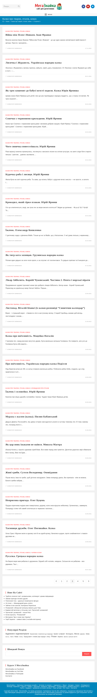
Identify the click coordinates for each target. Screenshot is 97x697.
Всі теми (66, 688)
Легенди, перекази (13, 686)
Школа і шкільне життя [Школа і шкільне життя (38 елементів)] (70, 636)
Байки (30, 686)
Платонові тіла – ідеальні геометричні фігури (22, 601)
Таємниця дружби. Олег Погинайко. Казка (30, 528)
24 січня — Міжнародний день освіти (19, 603)
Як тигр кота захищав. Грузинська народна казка (35, 255)
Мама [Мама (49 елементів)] (16, 636)
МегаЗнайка (11, 685)
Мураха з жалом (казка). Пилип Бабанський (31, 416)
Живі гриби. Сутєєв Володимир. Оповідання (31, 472)
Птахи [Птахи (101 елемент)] (53, 636)
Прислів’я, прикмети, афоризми (44, 686)
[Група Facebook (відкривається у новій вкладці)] (83, 6)
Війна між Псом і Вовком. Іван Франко (28, 34)
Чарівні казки (36, 552)
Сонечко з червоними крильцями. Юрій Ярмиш (34, 118)
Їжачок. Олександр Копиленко (23, 230)
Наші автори (57, 688)
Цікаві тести (85, 686)
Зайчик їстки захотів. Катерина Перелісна (21, 605)
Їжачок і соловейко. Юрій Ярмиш (25, 391)
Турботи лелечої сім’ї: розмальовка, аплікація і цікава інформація (30, 596)
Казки (77, 685)
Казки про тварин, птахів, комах (18, 31)
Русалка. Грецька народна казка (24, 556)
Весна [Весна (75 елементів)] (76, 634)
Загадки (70, 685)
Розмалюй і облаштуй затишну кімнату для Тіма (23, 608)
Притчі (23, 686)
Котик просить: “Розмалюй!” (16, 615)
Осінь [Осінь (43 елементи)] (21, 636)
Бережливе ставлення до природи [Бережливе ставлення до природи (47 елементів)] (41, 634)
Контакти (9, 676)
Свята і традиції (25, 688)
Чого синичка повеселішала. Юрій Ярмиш (30, 146)
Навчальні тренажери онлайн (27, 685)
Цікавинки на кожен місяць (42, 688)
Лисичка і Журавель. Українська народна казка (34, 62)
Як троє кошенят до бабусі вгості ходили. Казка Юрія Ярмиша (42, 90)
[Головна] (3, 21)
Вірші (64, 685)
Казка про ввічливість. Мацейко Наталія (30, 336)
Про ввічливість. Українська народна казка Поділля (36, 363)
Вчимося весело (73, 686)
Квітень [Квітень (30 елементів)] (7, 636)
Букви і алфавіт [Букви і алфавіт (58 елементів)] (59, 634)
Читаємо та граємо (45, 685)
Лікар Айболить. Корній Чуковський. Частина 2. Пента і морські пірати (48, 280)
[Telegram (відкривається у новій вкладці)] (93, 6)
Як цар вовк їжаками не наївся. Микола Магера (34, 444)
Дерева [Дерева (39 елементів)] (82, 634)
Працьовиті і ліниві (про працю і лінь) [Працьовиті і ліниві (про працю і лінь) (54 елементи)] (37, 636)
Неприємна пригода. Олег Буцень (25, 500)
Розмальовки (61, 686)
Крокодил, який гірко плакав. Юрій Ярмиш (31, 202)
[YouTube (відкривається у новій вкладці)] (88, 6)
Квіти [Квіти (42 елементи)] (12, 636)
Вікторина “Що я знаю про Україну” (18, 617)
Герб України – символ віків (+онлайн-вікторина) (23, 619)
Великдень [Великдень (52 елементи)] (69, 634)
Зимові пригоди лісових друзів (17, 598)
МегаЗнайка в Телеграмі (14, 674)
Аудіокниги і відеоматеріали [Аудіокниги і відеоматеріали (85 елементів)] (17, 634)
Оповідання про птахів (40, 388)
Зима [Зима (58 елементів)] (88, 634)
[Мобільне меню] (48, 14)
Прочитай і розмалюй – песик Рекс (18, 612)
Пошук (86, 654)
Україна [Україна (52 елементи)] (60, 636)
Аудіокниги (57, 685)
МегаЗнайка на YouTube (14, 671)
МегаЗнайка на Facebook (15, 669)
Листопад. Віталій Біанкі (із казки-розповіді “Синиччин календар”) (45, 308)
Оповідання (85, 685)
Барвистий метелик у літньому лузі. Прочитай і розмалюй (27, 610)
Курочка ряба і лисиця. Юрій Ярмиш (27, 174)
